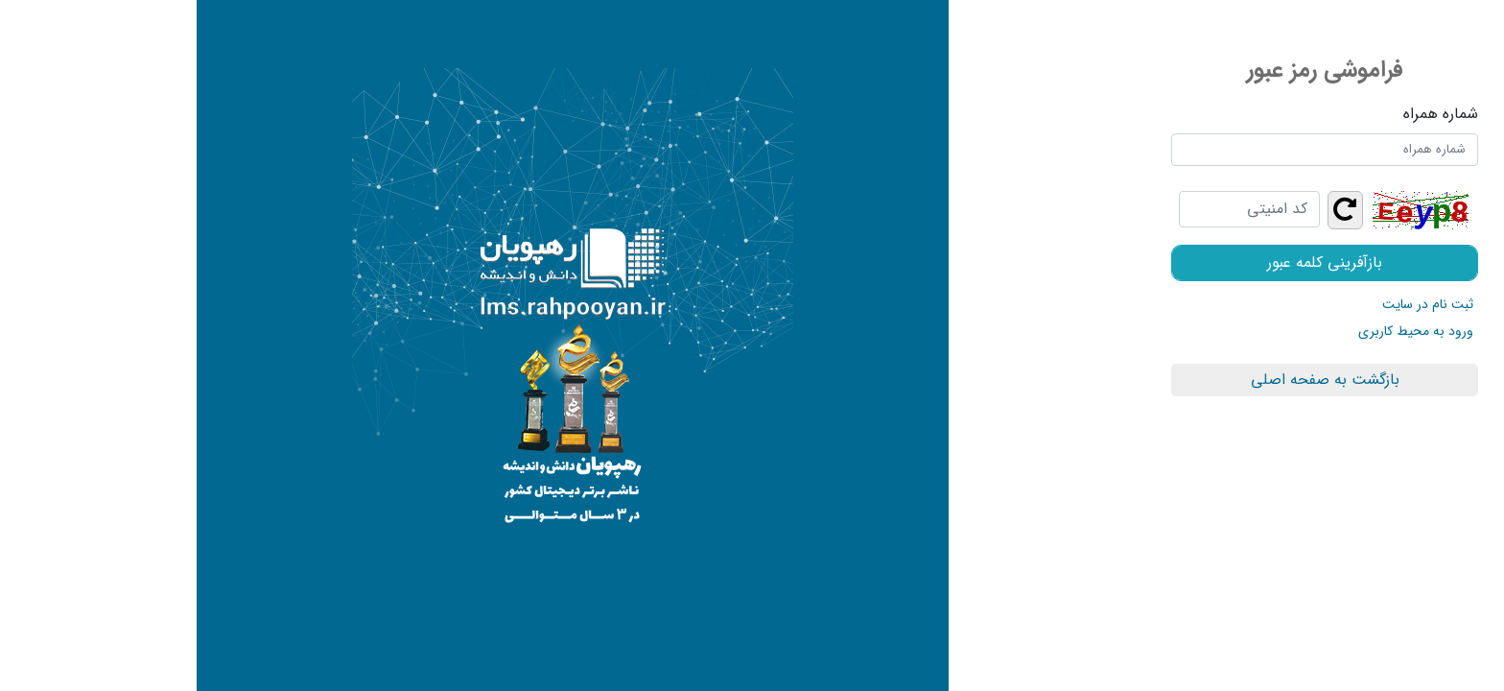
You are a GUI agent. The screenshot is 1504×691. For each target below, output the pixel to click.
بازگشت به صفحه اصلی (1128, 380)
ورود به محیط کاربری (1219, 331)
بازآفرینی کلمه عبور (1128, 262)
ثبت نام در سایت (1231, 304)
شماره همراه (1244, 114)
